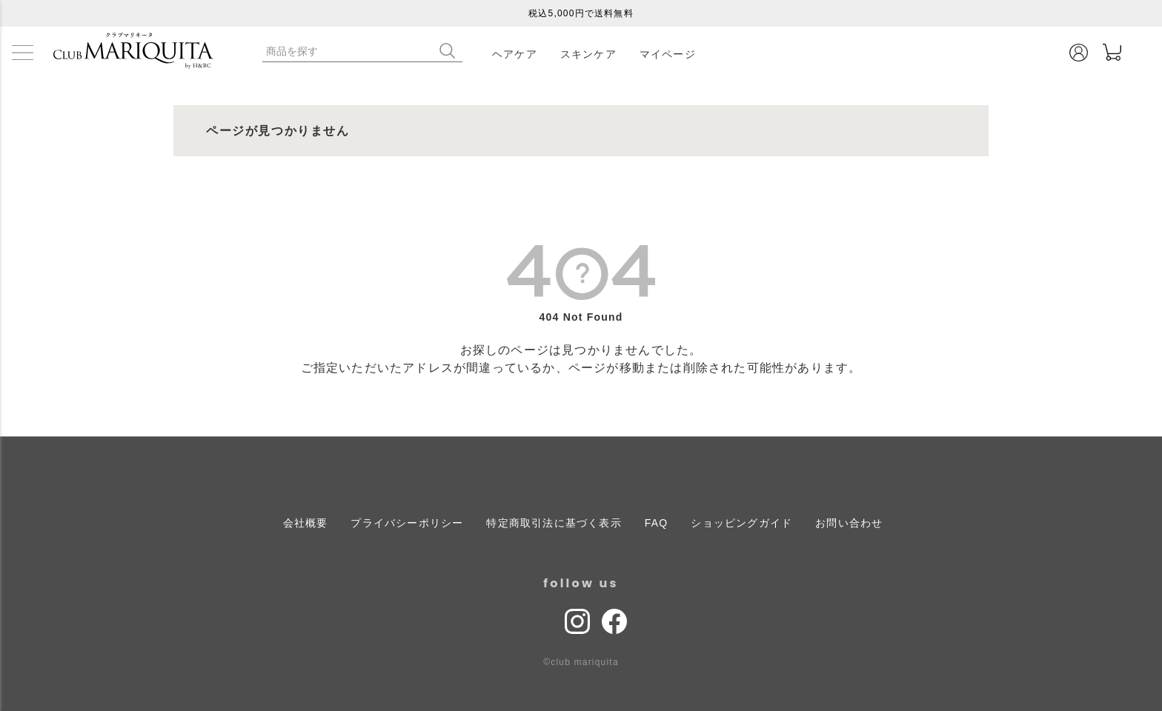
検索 (450, 50)
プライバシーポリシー (407, 523)
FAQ (656, 523)
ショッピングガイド (741, 523)
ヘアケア (514, 54)
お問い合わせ (849, 523)
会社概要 (305, 523)
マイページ (668, 54)
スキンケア (588, 54)
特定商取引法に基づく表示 (553, 523)
